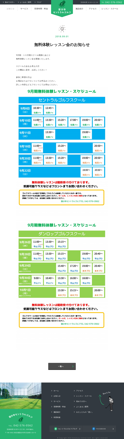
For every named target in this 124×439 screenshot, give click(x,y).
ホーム (56, 391)
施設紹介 (79, 9)
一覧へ (61, 366)
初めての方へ (81, 401)
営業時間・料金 (41, 9)
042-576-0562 (23, 425)
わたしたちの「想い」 (84, 412)
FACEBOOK (101, 429)
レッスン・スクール (110, 9)
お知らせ (10, 9)
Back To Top (105, 401)
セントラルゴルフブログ (67, 429)
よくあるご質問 (82, 407)
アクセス (93, 9)
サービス (24, 9)
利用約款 (57, 417)
